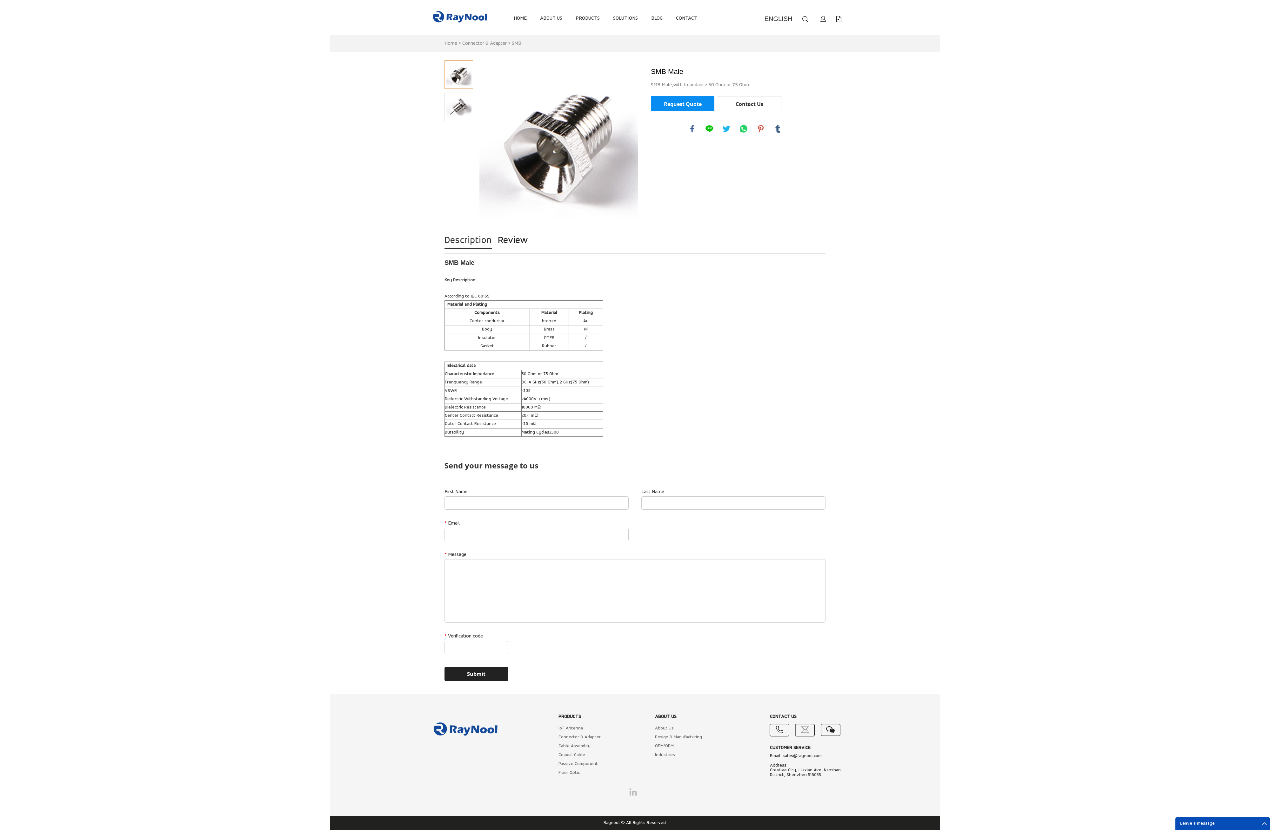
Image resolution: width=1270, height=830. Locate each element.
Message (455, 554)
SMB (516, 43)
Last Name (652, 491)
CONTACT (686, 18)
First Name (456, 491)
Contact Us (749, 104)
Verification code (463, 636)
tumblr (778, 129)
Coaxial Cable (571, 755)
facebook (692, 129)
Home (450, 43)
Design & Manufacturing (678, 737)
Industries (665, 755)
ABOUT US (551, 18)
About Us (664, 728)
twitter (726, 129)
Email (452, 523)
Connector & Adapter (484, 43)
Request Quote (683, 104)
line (709, 129)
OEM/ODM (664, 746)
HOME (520, 18)
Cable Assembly (574, 746)
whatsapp (743, 129)
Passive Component (578, 763)
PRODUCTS (588, 18)
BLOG (657, 18)
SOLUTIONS (625, 18)
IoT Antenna (570, 728)
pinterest (760, 129)
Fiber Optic (569, 772)
